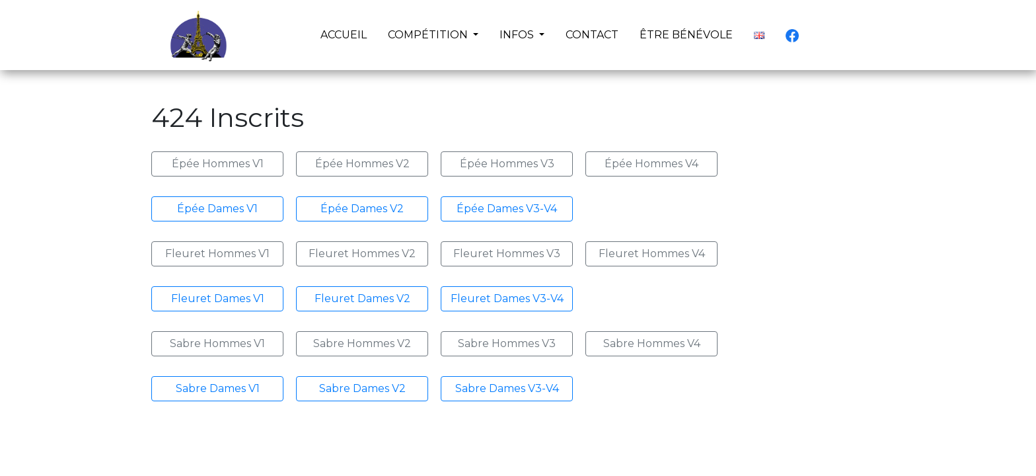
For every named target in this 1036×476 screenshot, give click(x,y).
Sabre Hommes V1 (217, 343)
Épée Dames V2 (362, 208)
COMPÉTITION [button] (429, 34)
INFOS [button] (518, 34)
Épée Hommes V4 (651, 163)
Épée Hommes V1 (218, 163)
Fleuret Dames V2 (362, 298)
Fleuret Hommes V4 (652, 253)
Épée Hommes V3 (507, 163)
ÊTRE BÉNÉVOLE (686, 34)
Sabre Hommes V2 (362, 343)
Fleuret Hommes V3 (506, 253)
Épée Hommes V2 (362, 163)
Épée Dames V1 (217, 208)
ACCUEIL (346, 33)
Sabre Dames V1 (218, 388)
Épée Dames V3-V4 (507, 208)
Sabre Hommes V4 (651, 343)
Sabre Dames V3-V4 (507, 388)
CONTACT (592, 34)
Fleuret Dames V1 (217, 298)
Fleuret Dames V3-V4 (507, 298)
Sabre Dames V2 (362, 388)
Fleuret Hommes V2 (362, 253)
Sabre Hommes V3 (507, 343)
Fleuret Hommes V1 (217, 253)
